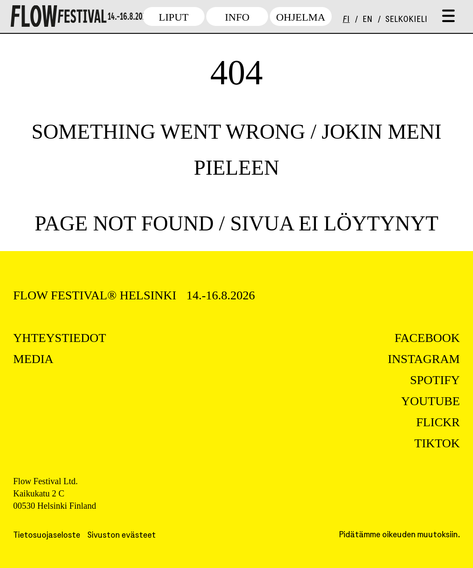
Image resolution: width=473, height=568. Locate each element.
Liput (174, 17)
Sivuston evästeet (121, 536)
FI (346, 20)
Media (33, 359)
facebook (427, 338)
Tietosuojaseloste (46, 536)
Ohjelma (300, 17)
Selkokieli (406, 20)
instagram (424, 359)
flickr (438, 422)
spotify (435, 380)
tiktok (437, 443)
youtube (430, 401)
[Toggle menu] (448, 16)
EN (367, 20)
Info (237, 17)
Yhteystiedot (59, 338)
